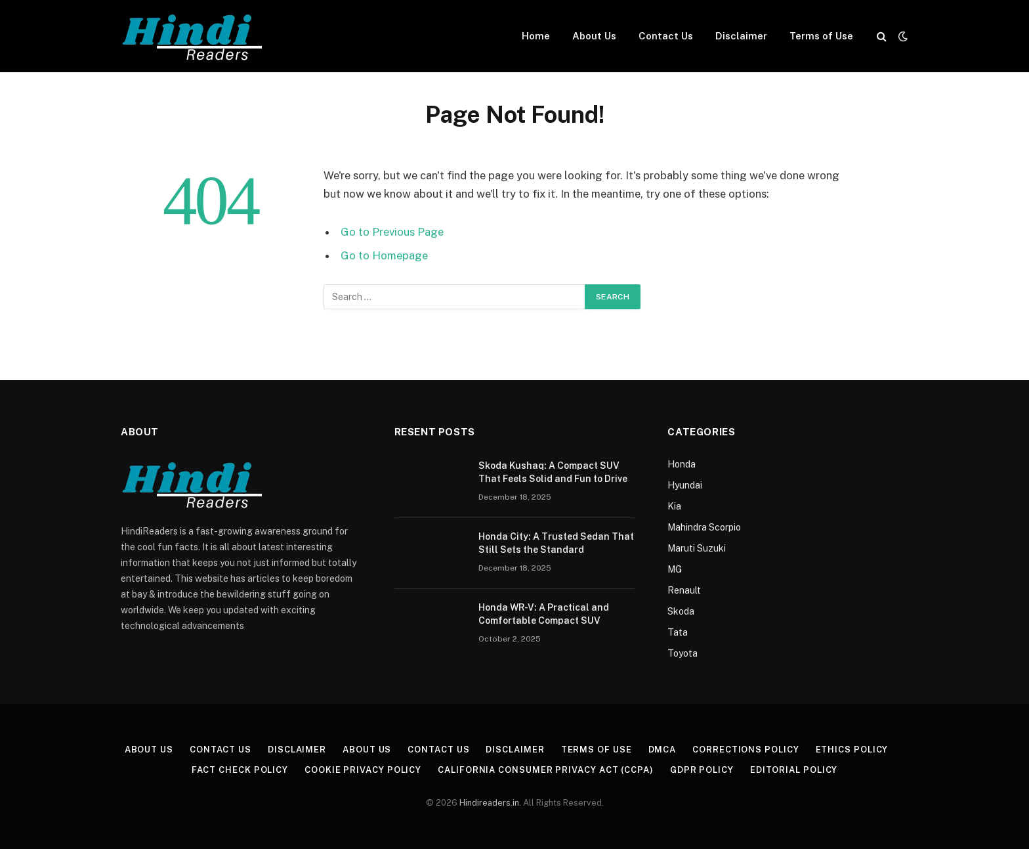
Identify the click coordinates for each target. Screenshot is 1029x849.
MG (674, 569)
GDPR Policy (702, 770)
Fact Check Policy (240, 770)
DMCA (662, 749)
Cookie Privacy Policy (362, 770)
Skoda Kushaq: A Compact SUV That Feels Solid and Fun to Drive (552, 472)
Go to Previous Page (392, 231)
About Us (594, 35)
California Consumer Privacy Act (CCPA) (546, 770)
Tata (677, 632)
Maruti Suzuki (696, 548)
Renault (684, 590)
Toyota (682, 653)
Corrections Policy (745, 749)
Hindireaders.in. (491, 803)
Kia (674, 506)
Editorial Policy (794, 770)
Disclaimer (741, 35)
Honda (681, 464)
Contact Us (666, 35)
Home (536, 35)
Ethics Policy (852, 749)
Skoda (680, 611)
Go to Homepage (384, 255)
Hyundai (684, 485)
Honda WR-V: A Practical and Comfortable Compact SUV (543, 614)
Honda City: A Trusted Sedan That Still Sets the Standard (556, 543)
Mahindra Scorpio (704, 527)
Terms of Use (821, 35)
